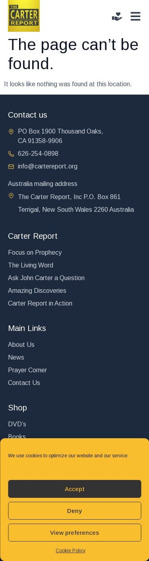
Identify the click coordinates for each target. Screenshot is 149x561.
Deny (74, 510)
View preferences (74, 532)
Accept (75, 489)
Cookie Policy (70, 550)
